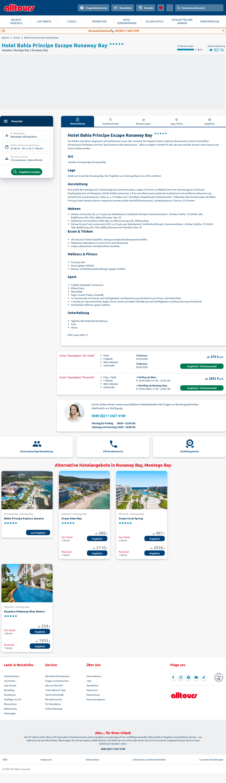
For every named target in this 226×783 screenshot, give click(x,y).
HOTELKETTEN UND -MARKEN (182, 22)
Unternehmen (93, 676)
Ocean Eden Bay (71, 518)
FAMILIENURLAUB (209, 21)
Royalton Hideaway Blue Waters (24, 611)
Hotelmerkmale (110, 121)
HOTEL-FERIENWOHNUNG (127, 22)
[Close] (223, 30)
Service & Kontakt (54, 694)
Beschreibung (77, 121)
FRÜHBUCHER (99, 21)
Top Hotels (9, 680)
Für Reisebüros (53, 703)
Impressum (46, 759)
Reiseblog (9, 690)
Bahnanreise (10, 708)
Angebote (209, 121)
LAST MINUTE (44, 21)
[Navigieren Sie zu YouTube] (196, 677)
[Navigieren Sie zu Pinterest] (188, 677)
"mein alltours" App (55, 690)
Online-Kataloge (53, 708)
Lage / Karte (176, 121)
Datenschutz (93, 694)
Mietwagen (10, 713)
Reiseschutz (10, 703)
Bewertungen (143, 121)
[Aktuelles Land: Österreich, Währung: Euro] (169, 7)
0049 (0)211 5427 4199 (108, 416)
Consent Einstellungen (211, 759)
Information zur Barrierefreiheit (149, 759)
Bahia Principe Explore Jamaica (24, 518)
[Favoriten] (160, 7)
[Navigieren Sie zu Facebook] (173, 677)
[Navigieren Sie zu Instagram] (181, 677)
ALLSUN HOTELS (154, 21)
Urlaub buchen (11, 676)
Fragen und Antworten (57, 680)
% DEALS (71, 21)
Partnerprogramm (95, 699)
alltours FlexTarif (54, 685)
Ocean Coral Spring (131, 518)
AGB (5, 759)
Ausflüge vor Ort (12, 699)
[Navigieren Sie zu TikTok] (204, 677)
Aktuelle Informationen (57, 676)
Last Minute (10, 685)
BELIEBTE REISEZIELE (16, 22)
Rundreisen (10, 694)
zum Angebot (38, 532)
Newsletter (92, 685)
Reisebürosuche (53, 699)
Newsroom (92, 690)
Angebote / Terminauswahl (202, 366)
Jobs (88, 680)
